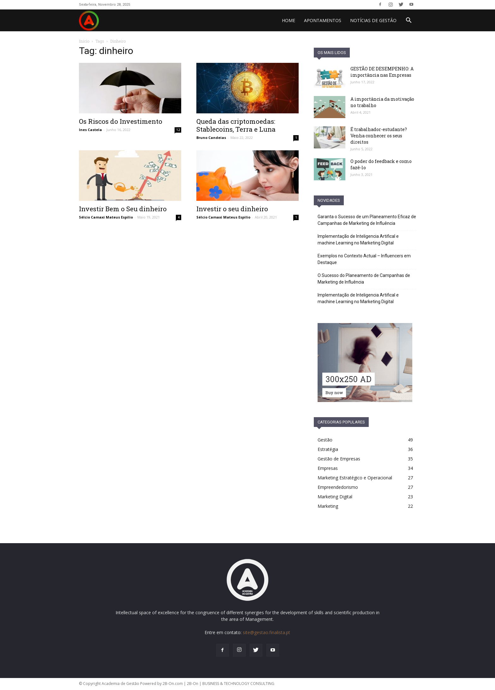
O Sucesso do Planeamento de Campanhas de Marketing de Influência (364, 279)
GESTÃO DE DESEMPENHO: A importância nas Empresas (382, 72)
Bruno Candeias (211, 137)
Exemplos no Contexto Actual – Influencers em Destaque (364, 259)
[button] (408, 21)
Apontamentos (322, 20)
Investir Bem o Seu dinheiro (123, 208)
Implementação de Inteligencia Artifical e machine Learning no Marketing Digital (358, 239)
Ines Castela (90, 129)
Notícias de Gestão (373, 20)
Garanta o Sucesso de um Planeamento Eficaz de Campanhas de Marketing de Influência (367, 220)
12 (178, 130)
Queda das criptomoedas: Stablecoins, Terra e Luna (236, 125)
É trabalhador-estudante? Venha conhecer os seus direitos (378, 135)
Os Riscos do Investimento (120, 121)
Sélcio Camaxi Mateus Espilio (106, 217)
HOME (288, 20)
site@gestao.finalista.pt (266, 632)
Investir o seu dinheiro (232, 208)
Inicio (84, 41)
